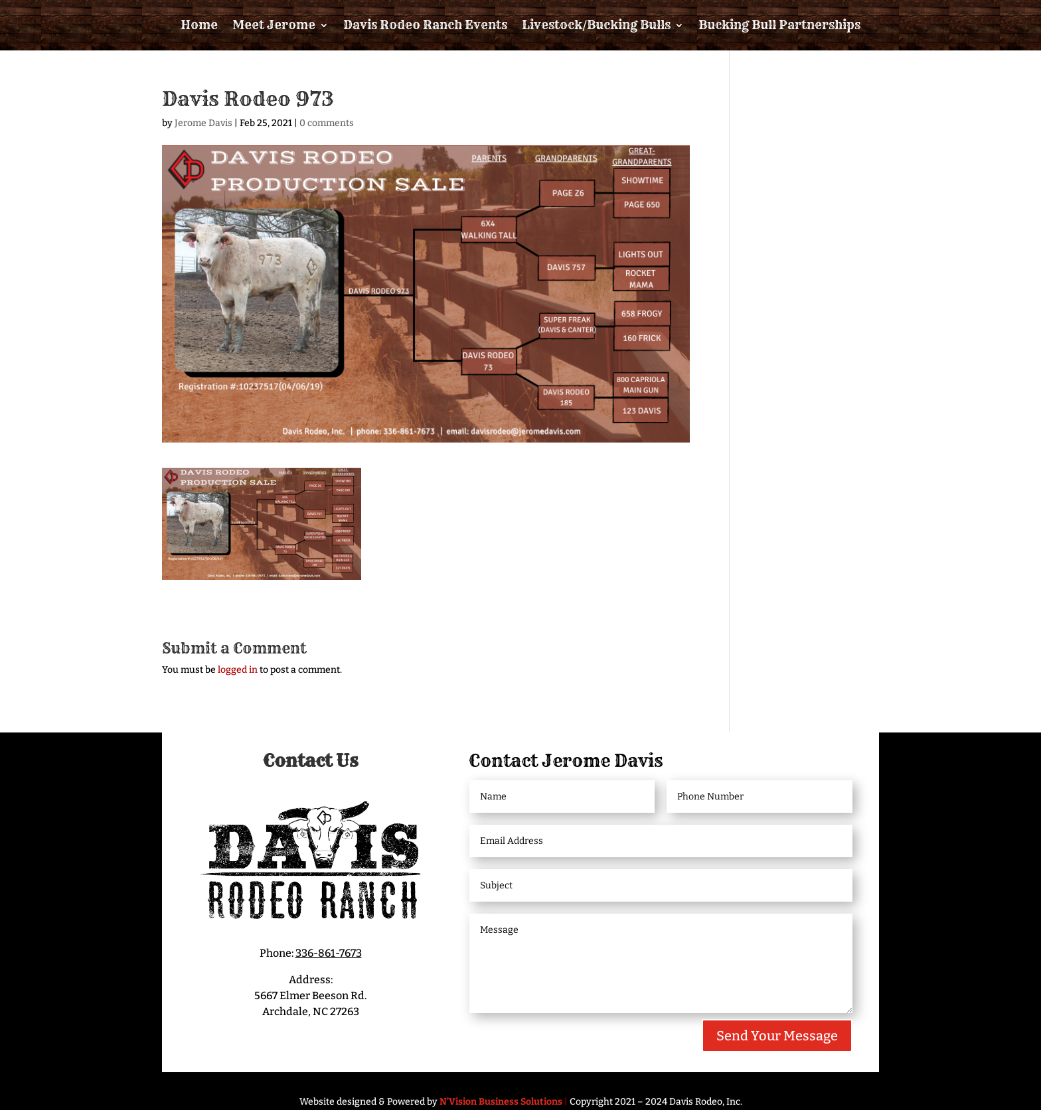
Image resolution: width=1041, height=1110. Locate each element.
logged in (238, 669)
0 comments (326, 123)
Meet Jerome (273, 25)
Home (199, 25)
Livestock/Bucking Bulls (596, 25)
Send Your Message (777, 1036)
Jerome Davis (203, 123)
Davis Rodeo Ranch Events (425, 25)
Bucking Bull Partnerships (779, 25)
